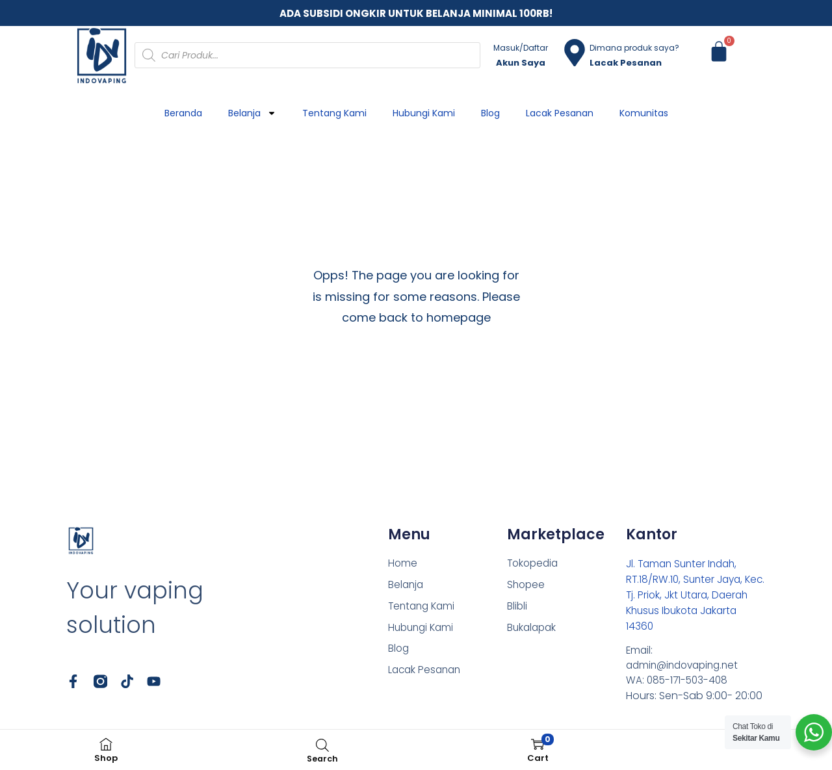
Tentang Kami (334, 113)
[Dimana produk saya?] (574, 52)
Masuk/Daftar (520, 47)
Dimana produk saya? (634, 47)
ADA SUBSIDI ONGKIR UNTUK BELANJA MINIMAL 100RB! (416, 13)
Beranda (183, 113)
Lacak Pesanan (559, 113)
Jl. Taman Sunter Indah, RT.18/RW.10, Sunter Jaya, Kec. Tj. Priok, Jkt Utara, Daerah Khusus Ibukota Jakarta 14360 (687, 595)
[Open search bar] (322, 745)
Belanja (252, 113)
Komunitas (643, 113)
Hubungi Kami (424, 113)
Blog (490, 113)
